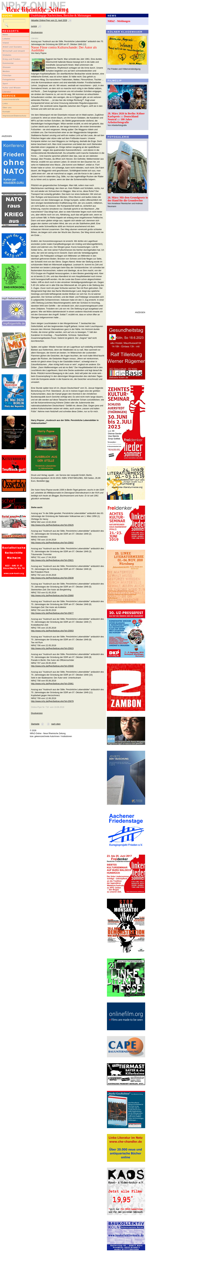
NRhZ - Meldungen (119, 21)
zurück (34, 26)
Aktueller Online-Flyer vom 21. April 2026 (49, 20)
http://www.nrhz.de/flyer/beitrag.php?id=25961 (52, 683)
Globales (7, 55)
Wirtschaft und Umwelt (14, 51)
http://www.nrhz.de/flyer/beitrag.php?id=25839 (52, 578)
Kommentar (8, 63)
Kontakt (6, 112)
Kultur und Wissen (12, 88)
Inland (6, 43)
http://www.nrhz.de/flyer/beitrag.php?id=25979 (52, 701)
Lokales (6, 39)
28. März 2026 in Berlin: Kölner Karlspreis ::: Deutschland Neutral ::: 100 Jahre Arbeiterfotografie (126, 118)
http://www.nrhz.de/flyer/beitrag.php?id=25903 (52, 630)
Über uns (7, 108)
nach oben (56, 724)
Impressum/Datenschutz (14, 116)
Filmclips (7, 75)
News (5, 35)
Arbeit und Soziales (12, 47)
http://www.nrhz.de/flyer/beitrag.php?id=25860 (52, 595)
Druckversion (37, 32)
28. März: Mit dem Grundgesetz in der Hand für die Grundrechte (128, 199)
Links (5, 103)
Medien (6, 71)
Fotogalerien (9, 79)
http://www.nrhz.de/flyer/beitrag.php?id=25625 (52, 525)
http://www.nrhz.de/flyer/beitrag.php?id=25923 (52, 648)
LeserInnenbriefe (11, 99)
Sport (5, 84)
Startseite (35, 724)
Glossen (7, 67)
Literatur (7, 92)
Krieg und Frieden (11, 59)
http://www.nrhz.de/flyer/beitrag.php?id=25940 (52, 666)
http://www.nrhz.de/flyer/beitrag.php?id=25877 (52, 613)
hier (47, 481)
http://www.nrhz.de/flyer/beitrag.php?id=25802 (52, 542)
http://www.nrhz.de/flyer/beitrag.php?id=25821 (52, 560)
